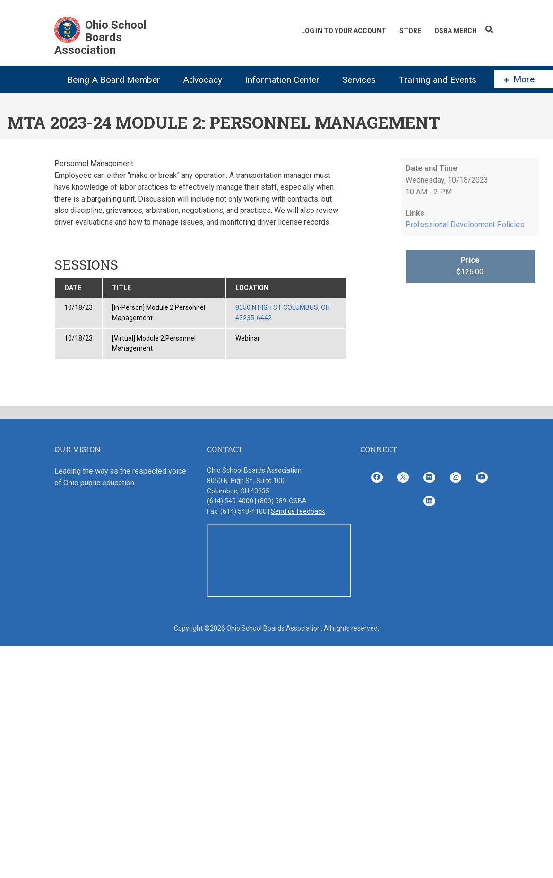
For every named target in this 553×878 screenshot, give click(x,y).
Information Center (282, 79)
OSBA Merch (455, 31)
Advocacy (202, 79)
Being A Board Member (113, 79)
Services (359, 79)
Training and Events (437, 79)
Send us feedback (298, 511)
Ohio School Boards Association (100, 37)
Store (410, 31)
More (519, 79)
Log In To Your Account (343, 31)
